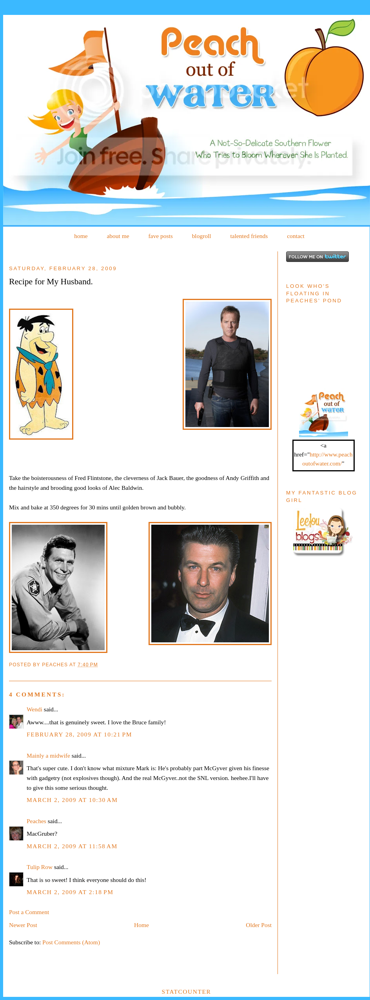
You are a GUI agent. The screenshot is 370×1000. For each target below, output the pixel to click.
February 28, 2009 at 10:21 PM (79, 734)
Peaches (36, 821)
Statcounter (186, 991)
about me (118, 236)
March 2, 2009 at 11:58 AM (72, 846)
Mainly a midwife (48, 755)
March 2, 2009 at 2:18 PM (70, 892)
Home (141, 925)
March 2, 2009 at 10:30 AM (72, 799)
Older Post (259, 925)
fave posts (160, 236)
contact (296, 236)
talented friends (249, 236)
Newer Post (23, 925)
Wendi (34, 709)
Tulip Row (40, 867)
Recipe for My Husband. (51, 281)
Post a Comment (29, 912)
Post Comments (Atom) (71, 942)
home (80, 236)
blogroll (201, 236)
